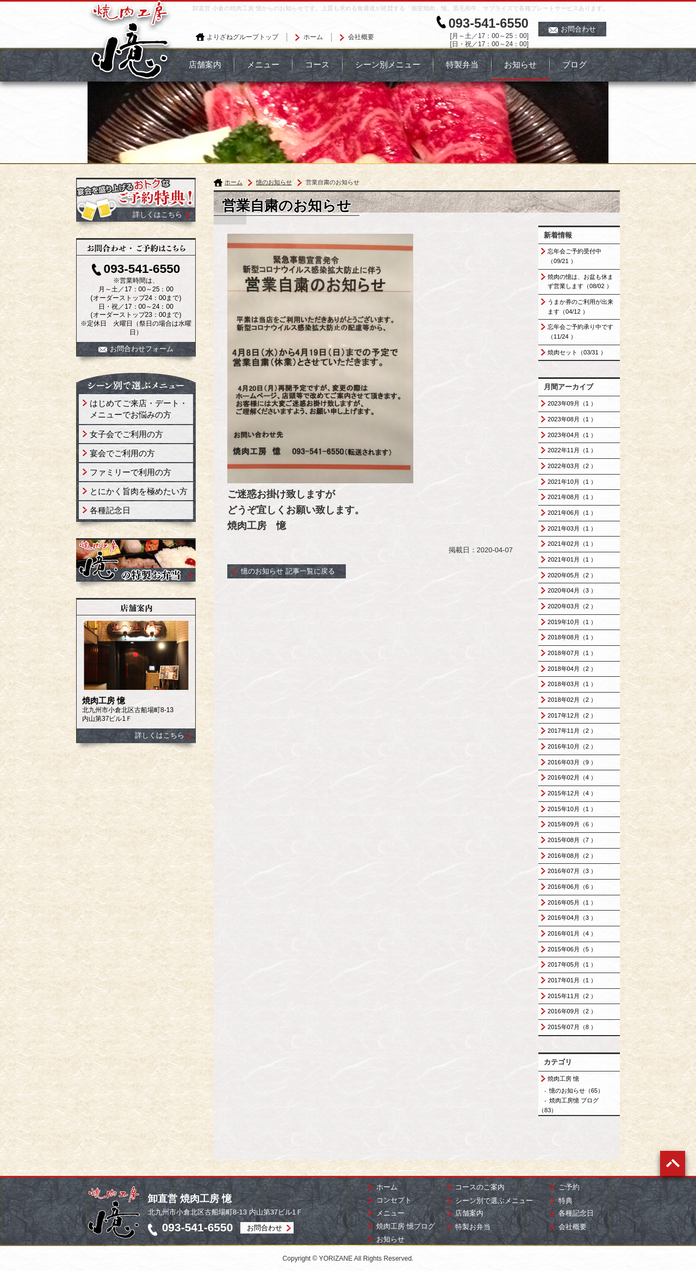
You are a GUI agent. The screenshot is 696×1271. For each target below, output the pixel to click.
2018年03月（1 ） (572, 684)
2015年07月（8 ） (572, 1027)
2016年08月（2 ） (572, 855)
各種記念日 (110, 510)
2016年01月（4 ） (572, 933)
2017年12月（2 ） (572, 715)
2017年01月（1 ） (572, 980)
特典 (565, 1201)
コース (317, 64)
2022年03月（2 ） (572, 466)
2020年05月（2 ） (572, 575)
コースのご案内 (480, 1187)
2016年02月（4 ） (572, 777)
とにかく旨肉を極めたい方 (139, 491)
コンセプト (394, 1200)
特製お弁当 (472, 1227)
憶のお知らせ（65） (576, 1090)
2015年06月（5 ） (572, 949)
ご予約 (569, 1187)
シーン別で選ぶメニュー (494, 1201)
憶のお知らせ (274, 182)
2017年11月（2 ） (572, 730)
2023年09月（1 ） (572, 403)
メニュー (263, 64)
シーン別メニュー (387, 64)
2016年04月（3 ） (572, 917)
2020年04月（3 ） (572, 590)
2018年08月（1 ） (572, 637)
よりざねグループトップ (242, 37)
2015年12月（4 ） (572, 793)
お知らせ (520, 64)
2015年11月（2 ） (572, 996)
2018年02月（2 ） (572, 699)
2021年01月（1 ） (572, 559)
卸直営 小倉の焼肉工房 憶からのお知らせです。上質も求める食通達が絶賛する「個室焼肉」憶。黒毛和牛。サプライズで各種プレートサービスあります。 (400, 8)
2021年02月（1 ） (572, 543)
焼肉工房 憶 (563, 1078)
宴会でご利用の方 (122, 453)
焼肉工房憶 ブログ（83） (568, 1105)
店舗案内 (205, 64)
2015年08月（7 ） (572, 840)
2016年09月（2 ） (572, 1011)
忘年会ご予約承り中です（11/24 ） (580, 331)
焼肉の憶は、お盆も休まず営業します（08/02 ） (580, 281)
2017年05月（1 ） (572, 964)
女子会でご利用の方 (126, 434)
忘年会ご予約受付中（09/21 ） (574, 256)
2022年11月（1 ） (572, 450)
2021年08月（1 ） (572, 497)
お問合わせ (572, 29)
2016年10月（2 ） (572, 746)
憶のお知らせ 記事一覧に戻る (288, 571)
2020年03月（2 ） (572, 606)
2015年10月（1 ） (572, 809)
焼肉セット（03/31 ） (577, 352)
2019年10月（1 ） (572, 622)
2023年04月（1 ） (572, 435)
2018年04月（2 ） (572, 668)
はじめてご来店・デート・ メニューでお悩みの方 (139, 408)
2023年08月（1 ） (572, 419)
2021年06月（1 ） (572, 512)
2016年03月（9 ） (572, 762)
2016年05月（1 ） (572, 902)
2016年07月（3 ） (572, 871)
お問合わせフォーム (135, 349)
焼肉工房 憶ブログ (405, 1226)
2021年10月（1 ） (572, 481)
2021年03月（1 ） (572, 528)
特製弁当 (462, 64)
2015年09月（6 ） (572, 824)
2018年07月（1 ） (572, 653)
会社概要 (361, 37)
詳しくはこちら (159, 735)
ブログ (574, 64)
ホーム (313, 37)
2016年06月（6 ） (572, 886)
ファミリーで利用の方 (130, 472)
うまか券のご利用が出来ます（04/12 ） (580, 306)
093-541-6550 (489, 23)
